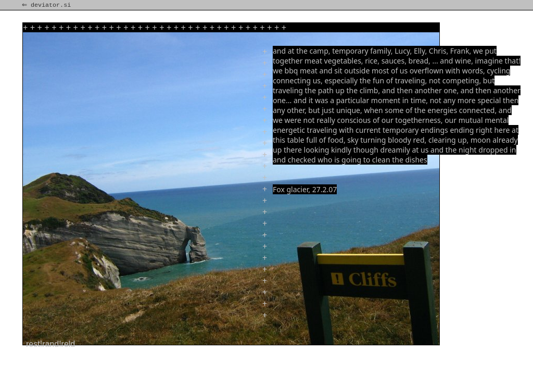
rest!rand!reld (50, 344)
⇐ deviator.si (47, 5)
